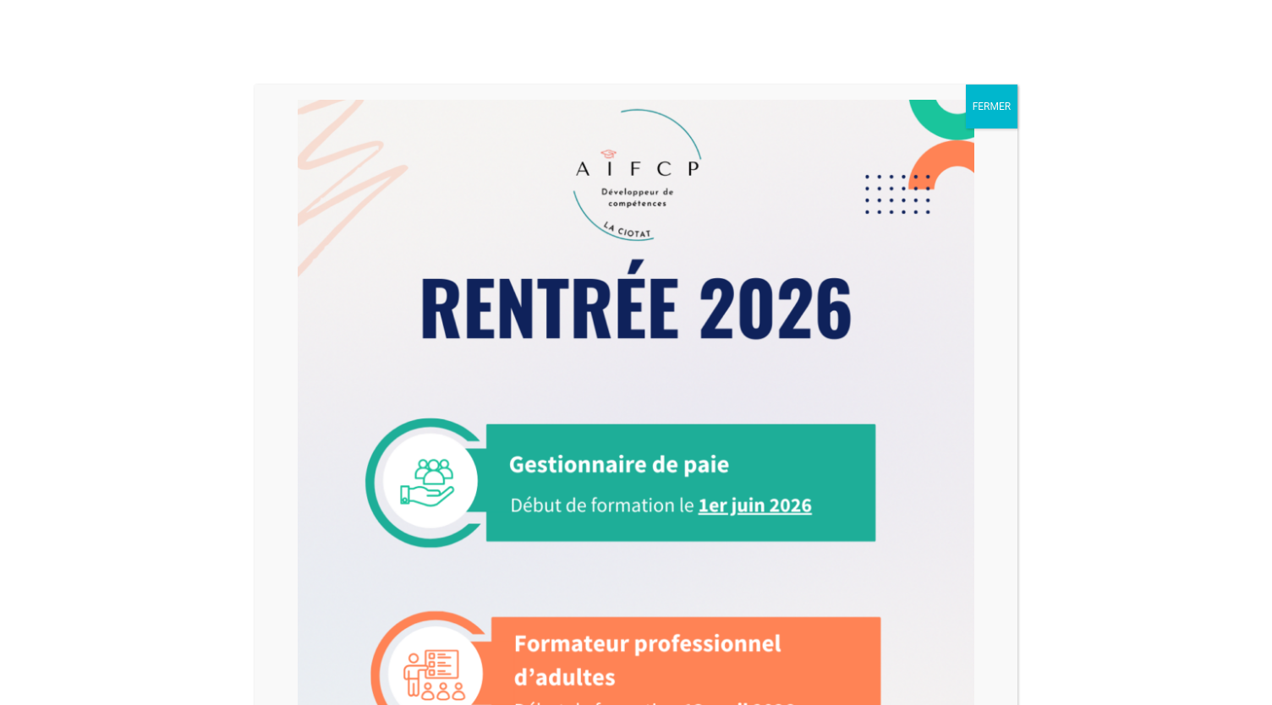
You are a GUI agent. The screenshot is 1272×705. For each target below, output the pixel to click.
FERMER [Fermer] (992, 106)
